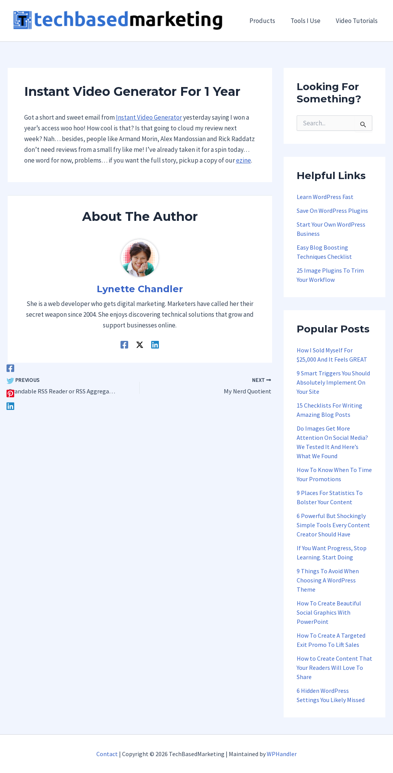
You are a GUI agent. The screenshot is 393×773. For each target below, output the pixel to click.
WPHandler (282, 754)
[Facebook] (10, 367)
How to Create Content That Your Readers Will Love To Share (334, 668)
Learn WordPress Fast (325, 197)
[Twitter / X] (140, 344)
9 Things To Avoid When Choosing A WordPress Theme (328, 581)
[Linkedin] (10, 405)
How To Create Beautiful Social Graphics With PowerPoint (329, 613)
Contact (107, 754)
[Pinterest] (10, 392)
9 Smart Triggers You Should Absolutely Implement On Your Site (333, 383)
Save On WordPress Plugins (332, 211)
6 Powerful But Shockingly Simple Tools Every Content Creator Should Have (333, 526)
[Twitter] (10, 380)
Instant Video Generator (149, 118)
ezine (243, 161)
